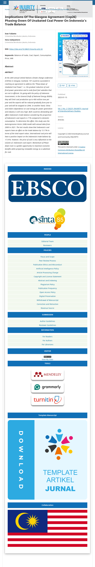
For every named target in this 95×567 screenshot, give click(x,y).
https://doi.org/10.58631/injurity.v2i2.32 (26, 49)
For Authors (47, 340)
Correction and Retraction (47, 304)
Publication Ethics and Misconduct (47, 264)
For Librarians (47, 344)
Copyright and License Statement (47, 276)
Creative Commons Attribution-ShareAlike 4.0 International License (71, 150)
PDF (63, 85)
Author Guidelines (47, 321)
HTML (73, 85)
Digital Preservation (47, 296)
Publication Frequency (47, 288)
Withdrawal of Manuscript (47, 300)
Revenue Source (47, 308)
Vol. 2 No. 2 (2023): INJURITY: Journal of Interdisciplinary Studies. (45, 9)
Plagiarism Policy (48, 284)
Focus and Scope (47, 257)
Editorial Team (48, 241)
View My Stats (47, 359)
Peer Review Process (47, 260)
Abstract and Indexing (47, 280)
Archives (16, 9)
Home (7, 9)
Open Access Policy (47, 292)
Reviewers (47, 245)
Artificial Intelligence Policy (47, 268)
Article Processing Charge (47, 272)
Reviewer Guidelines (47, 325)
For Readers (47, 336)
